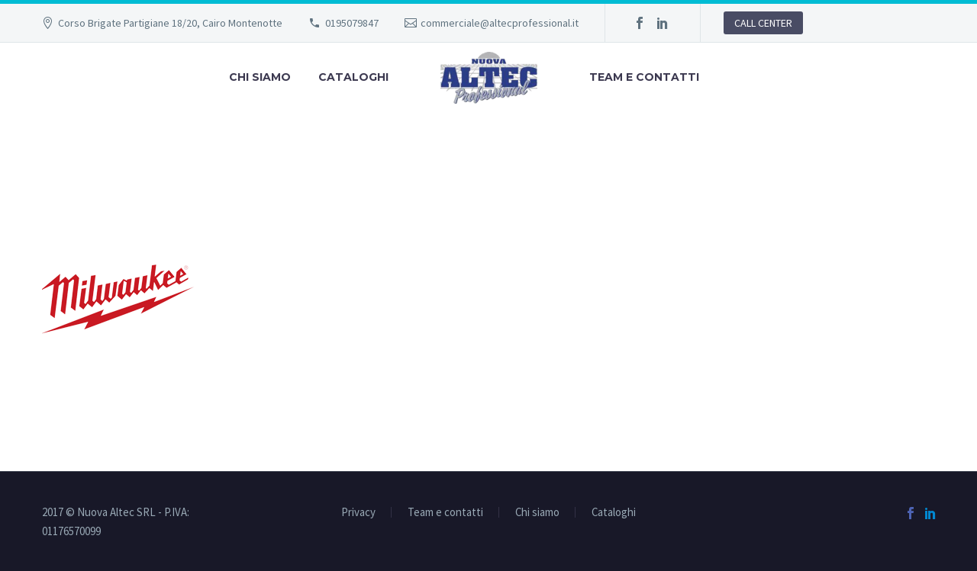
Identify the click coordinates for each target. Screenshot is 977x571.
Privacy (358, 512)
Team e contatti (644, 77)
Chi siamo (260, 77)
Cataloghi (353, 77)
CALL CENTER (763, 23)
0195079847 (352, 23)
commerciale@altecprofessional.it (500, 23)
